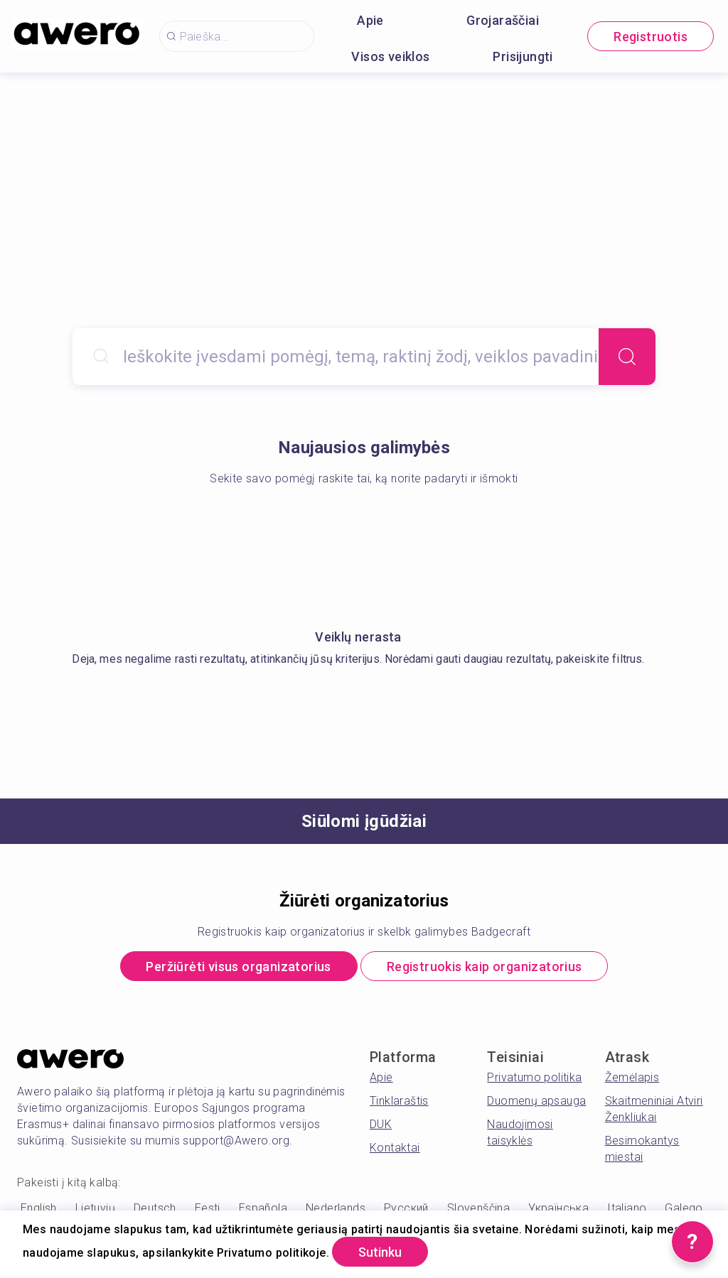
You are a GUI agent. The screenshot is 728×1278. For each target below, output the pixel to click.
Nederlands (335, 1208)
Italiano (626, 1208)
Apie (370, 20)
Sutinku (380, 1252)
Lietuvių (95, 1208)
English (39, 1208)
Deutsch (155, 1208)
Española (263, 1208)
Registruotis (650, 36)
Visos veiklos (390, 56)
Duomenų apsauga (536, 1101)
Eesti (207, 1208)
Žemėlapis (632, 1077)
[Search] (627, 356)
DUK (381, 1124)
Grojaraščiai (502, 20)
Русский (406, 1208)
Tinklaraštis (399, 1101)
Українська (558, 1208)
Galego (683, 1208)
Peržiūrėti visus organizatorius (238, 966)
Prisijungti (522, 56)
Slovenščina (478, 1208)
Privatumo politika (534, 1077)
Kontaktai (395, 1147)
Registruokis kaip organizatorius (484, 966)
